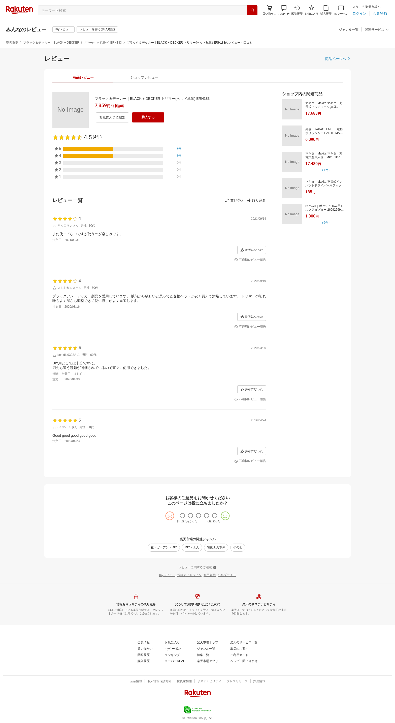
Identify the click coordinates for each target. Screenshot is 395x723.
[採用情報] (259, 681)
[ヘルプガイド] (227, 575)
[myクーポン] (341, 10)
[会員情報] (144, 643)
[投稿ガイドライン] (189, 575)
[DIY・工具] (192, 548)
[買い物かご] (145, 649)
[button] (283, 10)
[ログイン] (359, 13)
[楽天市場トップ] (207, 643)
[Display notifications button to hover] (269, 10)
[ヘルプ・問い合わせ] (243, 661)
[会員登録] (380, 13)
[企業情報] (136, 681)
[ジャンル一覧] (348, 30)
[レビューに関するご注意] (197, 567)
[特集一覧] (203, 655)
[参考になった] (251, 250)
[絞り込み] (256, 200)
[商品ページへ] (338, 58)
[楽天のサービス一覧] (243, 643)
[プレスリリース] (237, 681)
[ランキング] (172, 655)
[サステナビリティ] (209, 681)
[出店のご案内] (239, 649)
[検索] (252, 10)
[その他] (237, 548)
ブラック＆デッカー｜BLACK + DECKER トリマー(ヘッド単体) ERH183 (72, 42)
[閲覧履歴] (297, 10)
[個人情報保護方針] (159, 681)
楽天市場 (12, 42)
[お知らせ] (283, 10)
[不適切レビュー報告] (250, 260)
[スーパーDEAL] (175, 661)
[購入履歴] (326, 10)
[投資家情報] (184, 681)
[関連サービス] (377, 30)
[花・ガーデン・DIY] (164, 548)
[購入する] (148, 117)
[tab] (83, 77)
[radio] (182, 515)
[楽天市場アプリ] (207, 661)
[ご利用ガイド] (239, 655)
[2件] (179, 149)
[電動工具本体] (216, 548)
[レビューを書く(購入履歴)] (97, 29)
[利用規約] (210, 575)
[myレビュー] (63, 29)
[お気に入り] (311, 10)
